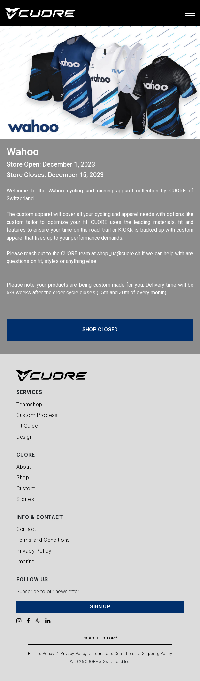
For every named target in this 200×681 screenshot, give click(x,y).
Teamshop (29, 404)
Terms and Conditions (43, 540)
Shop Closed (100, 329)
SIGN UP (100, 607)
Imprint (25, 561)
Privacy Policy (33, 551)
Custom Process (36, 415)
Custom (26, 488)
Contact (26, 529)
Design (24, 437)
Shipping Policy (157, 653)
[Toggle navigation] (190, 13)
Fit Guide (27, 426)
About (23, 467)
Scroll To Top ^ (100, 638)
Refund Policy (41, 653)
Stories (25, 499)
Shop (22, 477)
